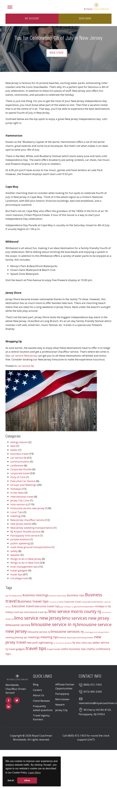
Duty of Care (17, 477)
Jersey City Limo (19, 500)
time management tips (24, 566)
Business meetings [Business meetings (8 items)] (35, 595)
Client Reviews (41, 700)
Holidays (15, 489)
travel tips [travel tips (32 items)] (36, 648)
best (13, 446)
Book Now (85, 18)
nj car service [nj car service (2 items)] (58, 643)
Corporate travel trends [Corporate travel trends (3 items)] (92, 601)
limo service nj (19, 504)
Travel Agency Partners (41, 717)
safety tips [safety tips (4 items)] (86, 642)
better (14, 450)
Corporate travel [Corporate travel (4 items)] (72, 601)
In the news (17, 492)
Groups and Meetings (23, 485)
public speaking (20, 543)
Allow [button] (27, 780)
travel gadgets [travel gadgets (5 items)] (17, 649)
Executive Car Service (22, 481)
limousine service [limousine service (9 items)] (17, 625)
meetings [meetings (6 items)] (34, 637)
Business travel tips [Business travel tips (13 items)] (33, 601)
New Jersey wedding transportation (31, 527)
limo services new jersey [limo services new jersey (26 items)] (85, 618)
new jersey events (20, 523)
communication (19, 461)
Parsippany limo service (24, 535)
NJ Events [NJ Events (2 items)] (68, 643)
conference (16, 465)
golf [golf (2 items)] (61, 607)
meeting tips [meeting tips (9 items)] (49, 637)
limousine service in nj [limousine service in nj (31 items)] (53, 624)
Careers (37, 690)
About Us (38, 695)
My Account (32, 18)
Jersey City (61, 710)
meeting (15, 516)
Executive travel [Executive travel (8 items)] (23, 606)
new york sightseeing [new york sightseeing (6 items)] (40, 642)
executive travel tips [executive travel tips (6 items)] (47, 606)
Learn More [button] (34, 772)
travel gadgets (19, 570)
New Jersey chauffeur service (27, 520)
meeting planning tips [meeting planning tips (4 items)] (16, 637)
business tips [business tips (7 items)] (75, 595)
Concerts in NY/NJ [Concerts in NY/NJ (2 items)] (56, 602)
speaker (15, 555)
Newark (60, 704)
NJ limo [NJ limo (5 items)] (76, 642)
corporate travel (20, 473)
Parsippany (62, 693)
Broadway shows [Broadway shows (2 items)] (15, 596)
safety (14, 551)
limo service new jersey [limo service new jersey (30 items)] (37, 618)
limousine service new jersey (27, 508)
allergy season (19, 442)
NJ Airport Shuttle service (25, 531)
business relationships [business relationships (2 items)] (57, 596)
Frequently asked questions (43, 708)
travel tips (16, 574)
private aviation (19, 539)
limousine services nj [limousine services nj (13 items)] (67, 631)
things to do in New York (24, 562)
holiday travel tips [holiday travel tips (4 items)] (14, 612)
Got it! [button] (11, 780)
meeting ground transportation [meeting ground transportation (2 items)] (96, 632)
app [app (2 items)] (7, 596)
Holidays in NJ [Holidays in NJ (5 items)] (103, 606)
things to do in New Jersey (25, 559)
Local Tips (16, 512)
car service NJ (26, 366)
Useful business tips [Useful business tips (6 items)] (73, 649)
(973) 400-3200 (92, 691)
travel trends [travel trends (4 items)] (53, 649)
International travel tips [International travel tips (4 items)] (36, 612)
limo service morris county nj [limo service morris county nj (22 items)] (74, 611)
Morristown (62, 699)
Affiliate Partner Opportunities (64, 686)
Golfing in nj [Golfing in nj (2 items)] (68, 607)
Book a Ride (57, 53)
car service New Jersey (24, 355)
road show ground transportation (30, 547)
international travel (22, 496)
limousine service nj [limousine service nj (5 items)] (38, 632)
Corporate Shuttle (21, 469)
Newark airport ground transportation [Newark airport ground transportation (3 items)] (76, 637)
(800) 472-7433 (92, 684)
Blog (35, 684)
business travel (19, 453)
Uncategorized (19, 578)
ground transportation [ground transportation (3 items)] (84, 606)
